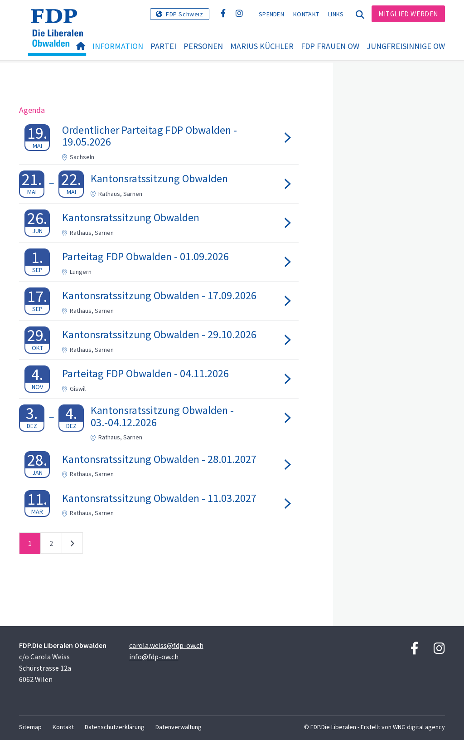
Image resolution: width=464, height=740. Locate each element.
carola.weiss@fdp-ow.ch (166, 645)
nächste (72, 545)
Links (336, 14)
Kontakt (306, 14)
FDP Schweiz (184, 14)
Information (117, 46)
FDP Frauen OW (330, 46)
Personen (203, 46)
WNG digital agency (419, 727)
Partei (163, 46)
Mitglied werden (408, 14)
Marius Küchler (262, 46)
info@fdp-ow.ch (154, 656)
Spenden (271, 14)
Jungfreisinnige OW (406, 46)
